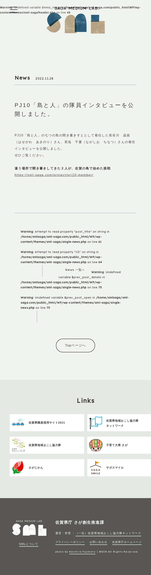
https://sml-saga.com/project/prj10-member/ (54, 175)
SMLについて (29, 543)
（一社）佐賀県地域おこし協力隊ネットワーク (108, 533)
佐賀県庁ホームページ (127, 542)
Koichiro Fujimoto (82, 551)
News (22, 78)
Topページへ (75, 345)
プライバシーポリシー (70, 542)
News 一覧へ (75, 270)
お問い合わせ (98, 542)
